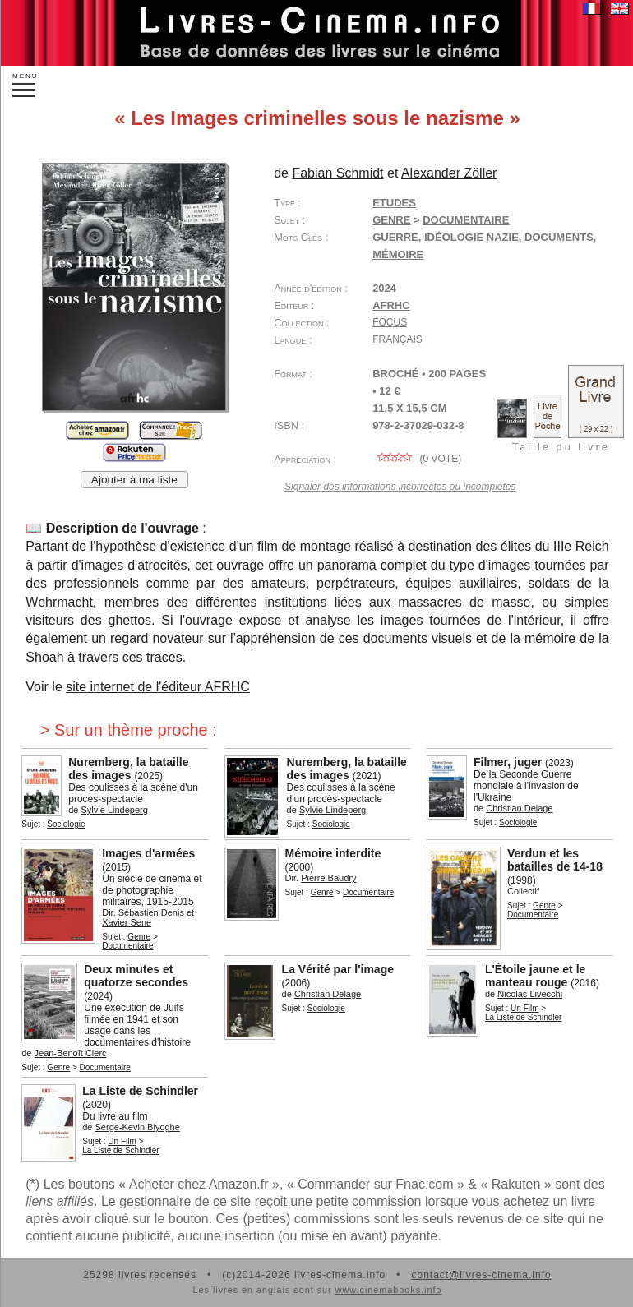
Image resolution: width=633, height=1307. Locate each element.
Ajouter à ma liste (134, 479)
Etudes (394, 202)
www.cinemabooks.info (388, 1290)
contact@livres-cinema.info (481, 1275)
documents (559, 237)
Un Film (524, 1008)
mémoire (397, 254)
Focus (389, 322)
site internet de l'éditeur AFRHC (158, 687)
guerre (395, 237)
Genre (391, 220)
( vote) (416, 458)
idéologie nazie (471, 237)
